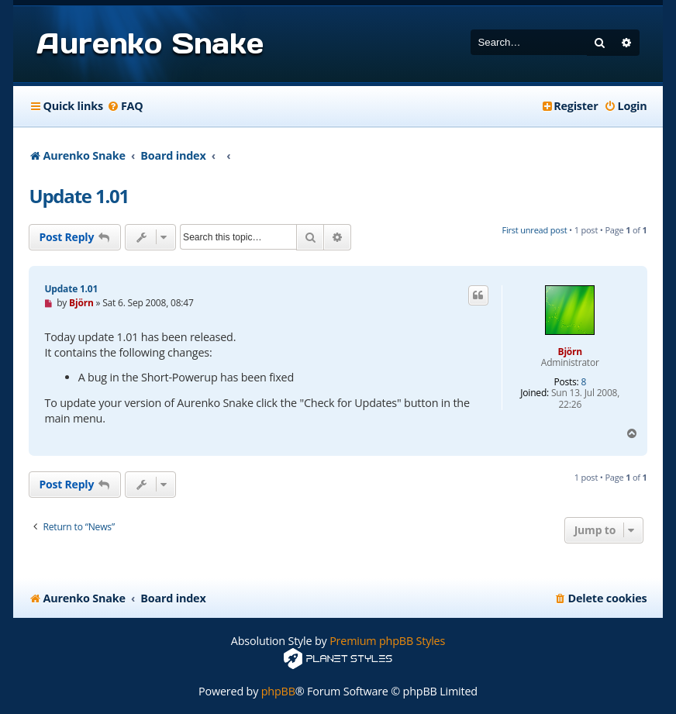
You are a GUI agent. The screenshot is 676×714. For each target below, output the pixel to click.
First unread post (534, 230)
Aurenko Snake (149, 43)
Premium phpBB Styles (387, 640)
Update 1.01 (79, 196)
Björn (570, 351)
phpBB (278, 691)
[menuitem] (125, 106)
